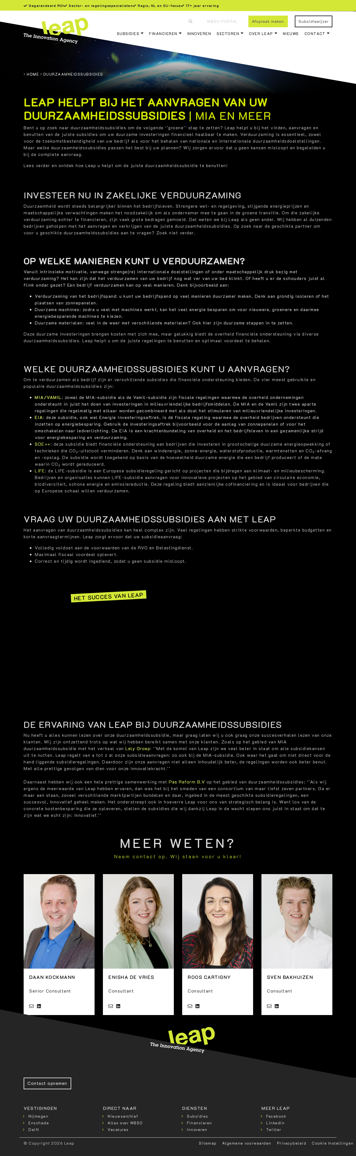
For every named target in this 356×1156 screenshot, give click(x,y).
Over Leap (261, 33)
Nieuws (291, 33)
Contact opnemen (47, 1083)
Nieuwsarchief (123, 1116)
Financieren (163, 33)
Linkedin (275, 1122)
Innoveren (199, 33)
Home (33, 74)
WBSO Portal (222, 21)
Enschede (38, 1122)
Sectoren (228, 33)
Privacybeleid (291, 1143)
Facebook (276, 1116)
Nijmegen (38, 1116)
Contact (315, 33)
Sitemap (208, 1143)
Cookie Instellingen (333, 1143)
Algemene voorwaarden (246, 1143)
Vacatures (118, 1129)
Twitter (273, 1129)
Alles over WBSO (125, 1122)
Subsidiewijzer (313, 21)
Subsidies (128, 33)
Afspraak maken (268, 21)
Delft (33, 1129)
